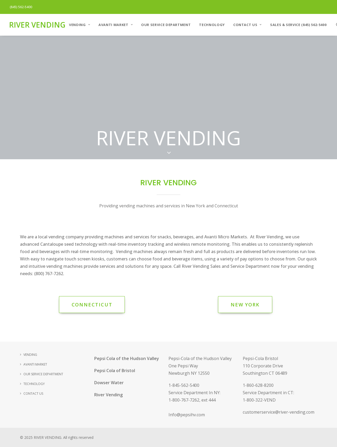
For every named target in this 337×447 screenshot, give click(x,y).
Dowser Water (109, 383)
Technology (212, 24)
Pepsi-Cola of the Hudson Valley (200, 358)
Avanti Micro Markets (225, 237)
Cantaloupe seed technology (68, 244)
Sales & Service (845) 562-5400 (298, 24)
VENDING (79, 24)
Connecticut (92, 304)
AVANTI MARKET (115, 24)
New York (245, 304)
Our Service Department (166, 24)
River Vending (108, 395)
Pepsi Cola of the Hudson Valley (126, 358)
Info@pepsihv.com (186, 415)
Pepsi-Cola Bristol (260, 358)
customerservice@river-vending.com (278, 412)
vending (56, 237)
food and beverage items (177, 259)
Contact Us (247, 24)
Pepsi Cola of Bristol (114, 370)
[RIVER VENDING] (37, 24)
